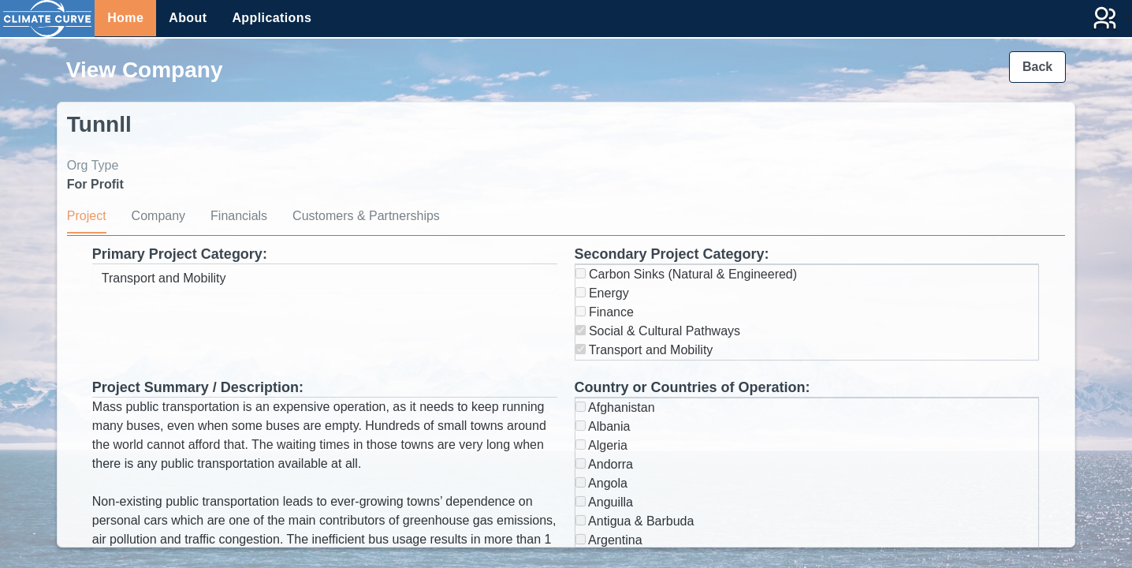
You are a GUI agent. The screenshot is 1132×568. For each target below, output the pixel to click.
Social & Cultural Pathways (658, 331)
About (188, 17)
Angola (601, 483)
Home (125, 17)
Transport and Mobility (644, 350)
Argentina (608, 540)
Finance (604, 312)
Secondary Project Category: (672, 254)
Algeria (601, 445)
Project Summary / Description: (197, 387)
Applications (271, 17)
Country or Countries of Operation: (692, 387)
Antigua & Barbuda (634, 521)
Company (158, 215)
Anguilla (604, 502)
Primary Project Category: (179, 254)
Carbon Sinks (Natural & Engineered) (686, 274)
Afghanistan (615, 407)
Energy (602, 293)
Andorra (604, 464)
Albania (603, 426)
